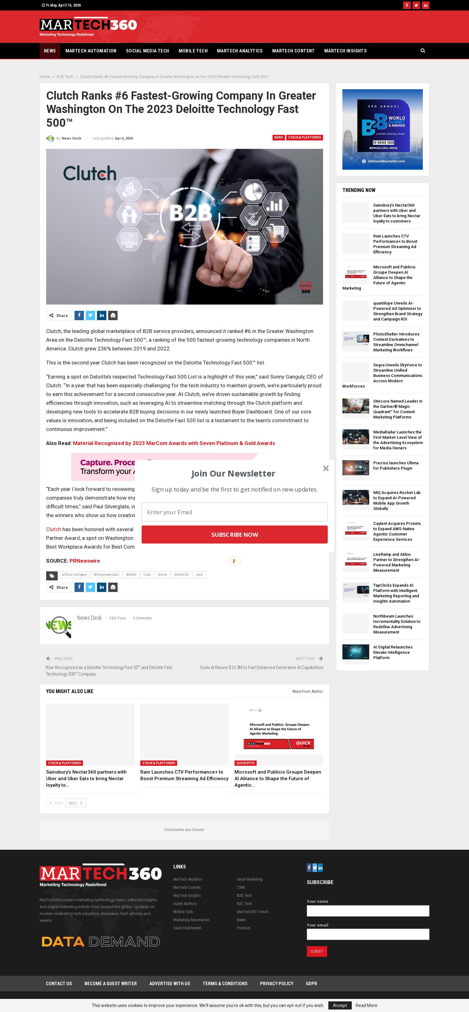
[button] (234, 473)
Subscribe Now (234, 534)
